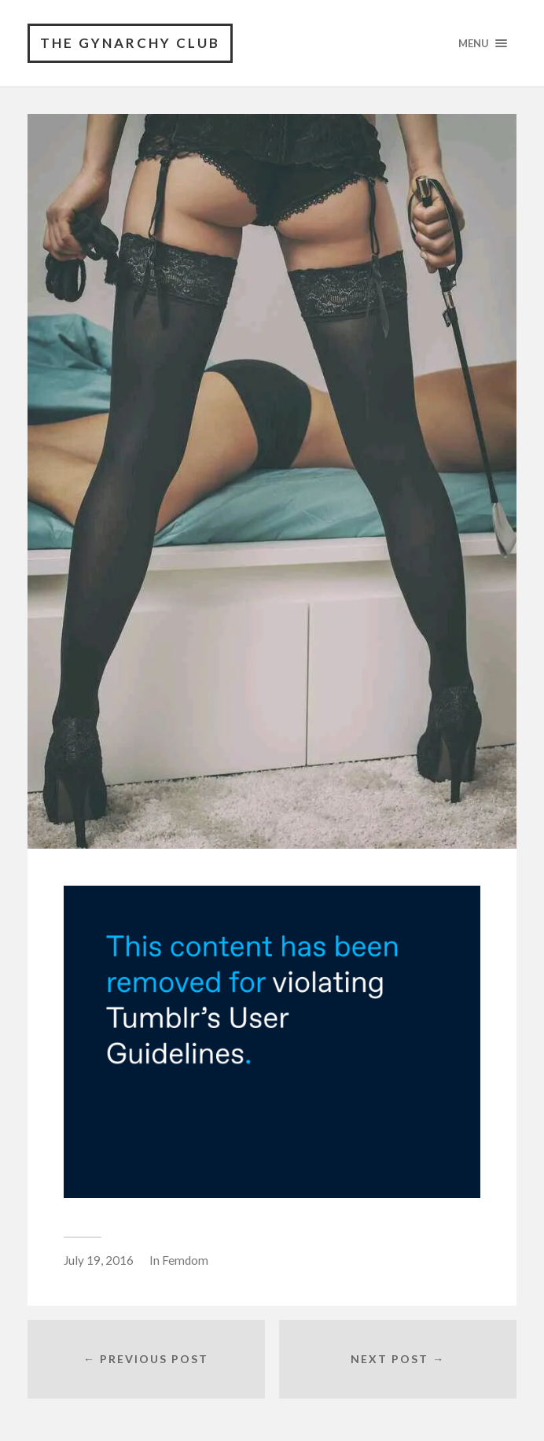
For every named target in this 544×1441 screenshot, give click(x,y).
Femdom (185, 1260)
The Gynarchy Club (130, 43)
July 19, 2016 (99, 1260)
